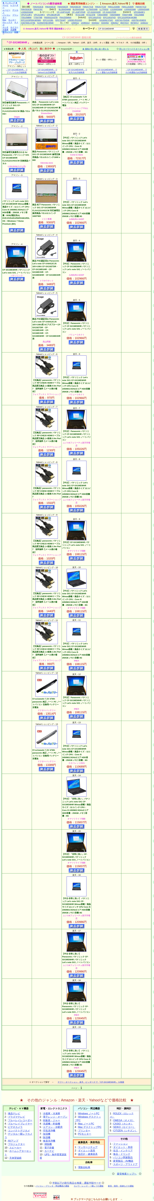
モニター (12, 20)
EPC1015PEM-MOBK (127, 17)
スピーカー (15, 1147)
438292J (114, 23)
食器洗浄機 (49, 1141)
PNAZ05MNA (65, 17)
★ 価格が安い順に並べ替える (95, 49)
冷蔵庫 (5, 30)
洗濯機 (13, 30)
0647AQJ (124, 23)
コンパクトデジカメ (19, 1130)
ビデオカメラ (15, 1127)
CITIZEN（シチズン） (125, 1130)
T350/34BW (102, 15)
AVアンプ (13, 1141)
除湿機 (46, 1137)
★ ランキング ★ (9, 3)
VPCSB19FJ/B (53, 15)
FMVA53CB (38, 7)
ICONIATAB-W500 (45, 23)
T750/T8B (38, 17)
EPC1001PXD (95, 17)
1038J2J (144, 23)
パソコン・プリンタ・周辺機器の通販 (52, 1186)
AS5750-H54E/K (138, 20)
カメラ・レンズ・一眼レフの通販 (89, 1186)
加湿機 (46, 1134)
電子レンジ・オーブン (55, 1117)
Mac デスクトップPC (89, 1127)
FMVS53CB (26, 9)
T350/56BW (115, 15)
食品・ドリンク (121, 1154)
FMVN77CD (141, 7)
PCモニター (84, 1134)
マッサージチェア (88, 1147)
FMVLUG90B (114, 7)
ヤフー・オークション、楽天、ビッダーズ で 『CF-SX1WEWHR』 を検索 (91, 1082)
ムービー (6, 10)
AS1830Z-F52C (106, 20)
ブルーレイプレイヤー (20, 1123)
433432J (95, 23)
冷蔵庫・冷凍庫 (51, 1113)
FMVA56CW (75, 7)
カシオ (5, 27)
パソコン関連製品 (123, 1157)
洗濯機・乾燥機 (51, 1123)
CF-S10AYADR (94, 12)
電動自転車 (84, 1167)
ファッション (120, 1144)
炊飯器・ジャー (51, 1120)
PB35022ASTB (50, 17)
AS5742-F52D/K (122, 20)
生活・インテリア (123, 1150)
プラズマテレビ (16, 1117)
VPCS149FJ (39, 15)
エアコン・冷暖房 (53, 1127)
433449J (105, 23)
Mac (4, 20)
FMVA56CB (50, 7)
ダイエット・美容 (123, 1147)
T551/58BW (26, 17)
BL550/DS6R (78, 9)
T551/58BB (139, 15)
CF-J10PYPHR (78, 12)
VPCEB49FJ (139, 12)
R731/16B (80, 15)
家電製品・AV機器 (123, 1161)
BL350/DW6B (65, 9)
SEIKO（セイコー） (124, 1127)
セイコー (14, 27)
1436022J (85, 23)
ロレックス (7, 22)
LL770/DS (103, 9)
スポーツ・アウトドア (125, 1164)
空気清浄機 (49, 1130)
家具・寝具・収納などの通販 (121, 1186)
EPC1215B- (48, 20)
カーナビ (49, 1151)
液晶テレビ (14, 1113)
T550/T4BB (127, 15)
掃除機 (48, 1144)
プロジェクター (16, 1144)
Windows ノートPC (88, 1113)
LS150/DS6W (116, 9)
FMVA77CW (100, 7)
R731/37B (90, 15)
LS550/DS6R (143, 9)
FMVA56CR (62, 7)
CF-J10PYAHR (63, 12)
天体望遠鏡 (15, 1158)
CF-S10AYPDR (109, 12)
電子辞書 (49, 1147)
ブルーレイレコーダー (20, 1120)
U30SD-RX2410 (75, 20)
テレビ (5, 5)
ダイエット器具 (86, 1150)
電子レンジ (7, 32)
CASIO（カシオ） (123, 1123)
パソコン (6, 15)
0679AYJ (135, 23)
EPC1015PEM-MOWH (31, 20)
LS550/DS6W (27, 12)
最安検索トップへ (126, 1173)
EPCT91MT (60, 20)
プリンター (84, 1130)
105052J (75, 23)
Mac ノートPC (86, 1123)
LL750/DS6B (92, 9)
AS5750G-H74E (28, 23)
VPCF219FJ (26, 15)
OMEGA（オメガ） (123, 1120)
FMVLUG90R (128, 7)
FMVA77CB (88, 7)
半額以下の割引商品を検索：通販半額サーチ (76, 1183)
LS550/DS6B (130, 9)
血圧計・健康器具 (88, 1154)
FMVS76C (38, 9)
